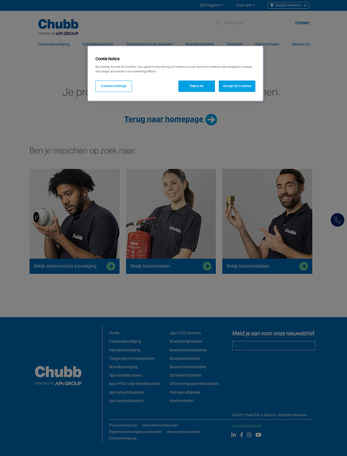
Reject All (196, 86)
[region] (175, 73)
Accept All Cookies (237, 86)
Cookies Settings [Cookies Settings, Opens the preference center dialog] (114, 86)
